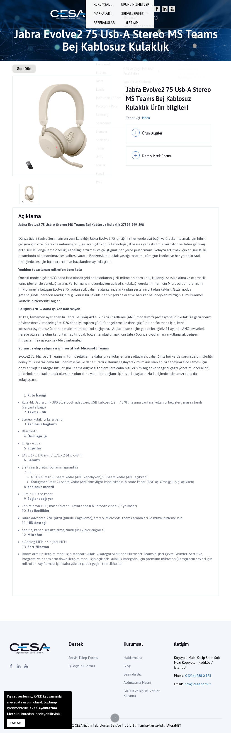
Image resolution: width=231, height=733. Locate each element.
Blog (127, 666)
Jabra (145, 118)
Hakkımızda (133, 658)
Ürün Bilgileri (153, 132)
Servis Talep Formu (83, 658)
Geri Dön (24, 69)
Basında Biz (133, 674)
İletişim (191, 14)
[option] (62, 126)
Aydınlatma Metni (137, 682)
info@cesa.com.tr (197, 684)
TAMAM (16, 723)
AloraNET (174, 725)
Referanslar (169, 14)
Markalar (119, 14)
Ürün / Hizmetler (92, 14)
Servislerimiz (143, 14)
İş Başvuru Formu (81, 666)
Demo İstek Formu (158, 153)
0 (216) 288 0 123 (198, 676)
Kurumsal (65, 14)
